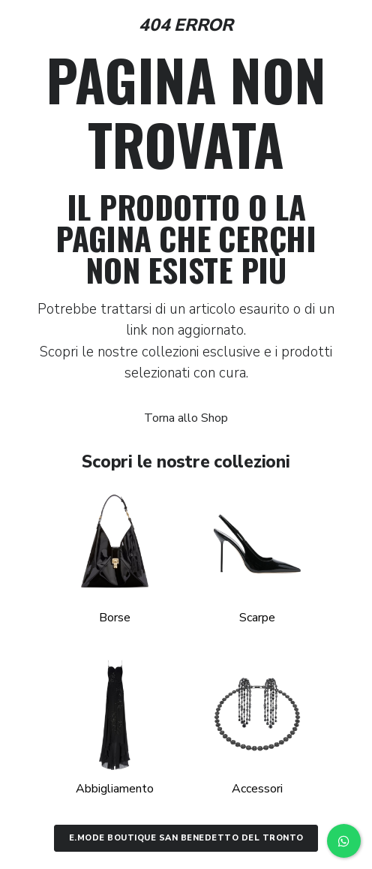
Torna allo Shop (186, 418)
